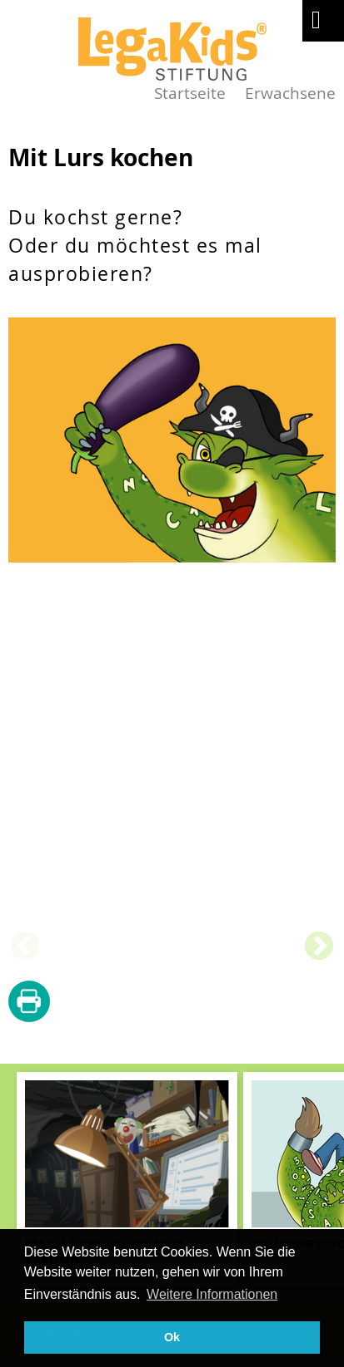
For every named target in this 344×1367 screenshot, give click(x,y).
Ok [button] (172, 1337)
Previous (25, 947)
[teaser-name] (127, 1179)
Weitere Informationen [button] (212, 1294)
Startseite (190, 92)
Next (319, 947)
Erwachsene (290, 92)
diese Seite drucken (29, 1002)
